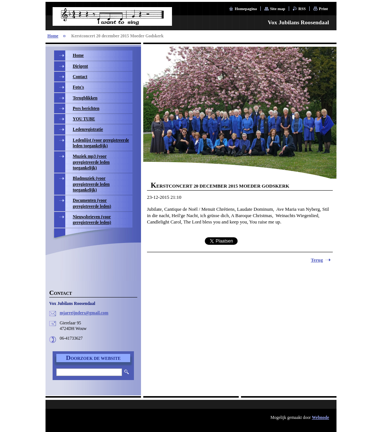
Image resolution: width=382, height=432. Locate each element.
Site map (277, 8)
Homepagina (246, 8)
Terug (317, 260)
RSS (302, 8)
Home (52, 36)
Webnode (320, 417)
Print (323, 8)
